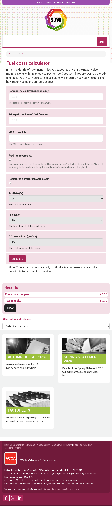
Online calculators (29, 54)
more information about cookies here (62, 489)
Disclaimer (57, 444)
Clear (10, 308)
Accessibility (43, 444)
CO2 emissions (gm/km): (23, 236)
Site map (30, 444)
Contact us (18, 444)
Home (7, 444)
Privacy (68, 444)
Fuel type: (14, 215)
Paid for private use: (20, 155)
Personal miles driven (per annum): (29, 91)
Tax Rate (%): (16, 193)
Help (75, 444)
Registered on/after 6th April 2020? (29, 178)
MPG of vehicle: (18, 132)
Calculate (17, 258)
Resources (13, 54)
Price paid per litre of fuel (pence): (28, 114)
